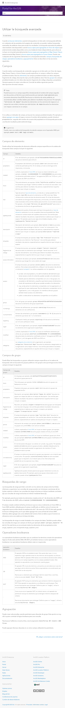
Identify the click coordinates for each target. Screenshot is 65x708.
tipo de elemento (31, 193)
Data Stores (6, 670)
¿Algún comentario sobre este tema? (51, 641)
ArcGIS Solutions (38, 675)
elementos (23, 75)
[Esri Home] (37, 684)
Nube (4, 673)
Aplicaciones (6, 675)
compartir (26, 271)
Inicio (4, 661)
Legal (46, 704)
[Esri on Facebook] (37, 690)
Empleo (4, 691)
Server (4, 667)
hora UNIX (32, 171)
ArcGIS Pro (36, 664)
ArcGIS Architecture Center (41, 681)
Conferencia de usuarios (9, 697)
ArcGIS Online (37, 661)
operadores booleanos (15, 59)
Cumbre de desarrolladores (11, 699)
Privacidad (29, 704)
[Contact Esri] (43, 690)
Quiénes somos (7, 688)
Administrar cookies (38, 704)
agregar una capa (12, 116)
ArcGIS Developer (38, 673)
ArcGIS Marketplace (39, 678)
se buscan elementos (15, 41)
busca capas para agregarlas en (43, 47)
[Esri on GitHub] (40, 690)
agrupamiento (28, 59)
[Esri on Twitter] (34, 690)
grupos (52, 78)
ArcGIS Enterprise (11, 3)
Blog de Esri (6, 694)
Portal (4, 664)
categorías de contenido (25, 344)
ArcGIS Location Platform (41, 670)
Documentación (7, 678)
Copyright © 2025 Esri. (8, 704)
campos (49, 56)
